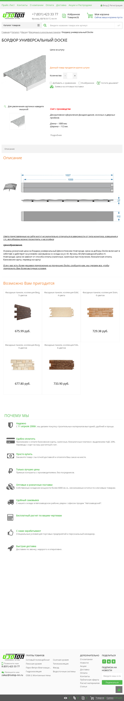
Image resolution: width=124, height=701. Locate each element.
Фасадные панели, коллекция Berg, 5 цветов (22, 294)
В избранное (86, 82)
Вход (105, 5)
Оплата (50, 5)
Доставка (61, 5)
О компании (36, 5)
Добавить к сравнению (63, 82)
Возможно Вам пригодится (28, 283)
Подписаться (112, 682)
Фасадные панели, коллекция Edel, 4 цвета (61, 294)
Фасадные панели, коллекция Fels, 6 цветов (61, 346)
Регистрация (116, 5)
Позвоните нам (10, 663)
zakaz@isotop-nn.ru (12, 675)
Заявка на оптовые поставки (69, 86)
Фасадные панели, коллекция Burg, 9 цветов (22, 346)
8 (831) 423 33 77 (11, 666)
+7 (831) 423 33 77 (45, 14)
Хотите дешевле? (107, 82)
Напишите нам (10, 672)
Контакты (22, 5)
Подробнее (56, 135)
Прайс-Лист (8, 5)
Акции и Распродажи (80, 5)
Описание (10, 148)
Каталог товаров (22, 25)
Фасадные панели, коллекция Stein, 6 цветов (100, 294)
